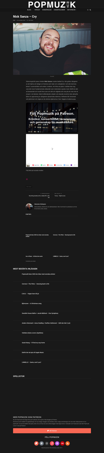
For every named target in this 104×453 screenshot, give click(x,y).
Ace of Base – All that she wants (34, 256)
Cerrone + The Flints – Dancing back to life (64, 235)
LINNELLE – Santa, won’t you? (61, 256)
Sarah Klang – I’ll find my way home (33, 343)
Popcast (37, 10)
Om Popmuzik (71, 10)
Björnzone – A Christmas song (31, 303)
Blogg (29, 10)
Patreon (55, 419)
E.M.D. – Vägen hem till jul (30, 294)
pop (14, 20)
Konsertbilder (46, 10)
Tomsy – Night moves (60, 195)
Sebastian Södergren (40, 204)
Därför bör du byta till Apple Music (33, 352)
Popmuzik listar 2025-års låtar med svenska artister (37, 235)
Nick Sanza (28, 186)
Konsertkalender (59, 10)
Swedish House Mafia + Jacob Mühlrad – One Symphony (40, 313)
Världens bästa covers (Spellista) (32, 333)
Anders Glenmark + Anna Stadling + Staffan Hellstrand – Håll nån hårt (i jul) (46, 323)
